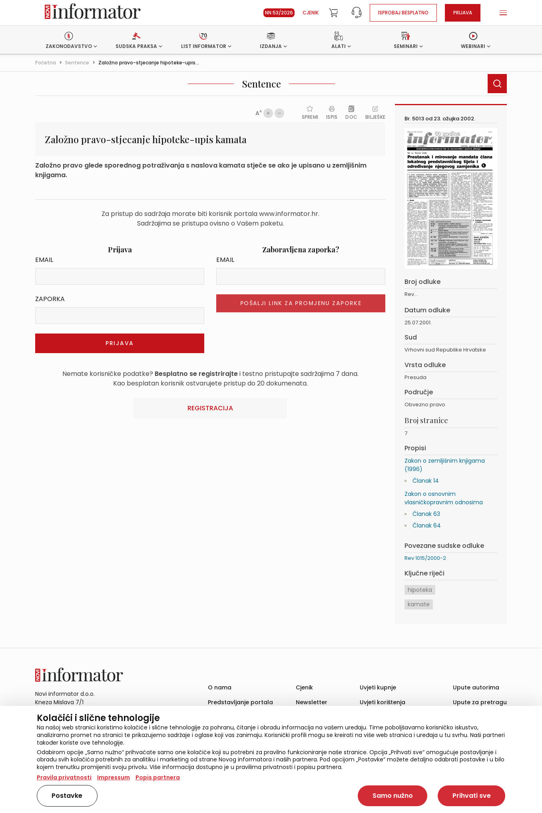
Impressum (113, 777)
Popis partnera (158, 777)
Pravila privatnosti (64, 777)
